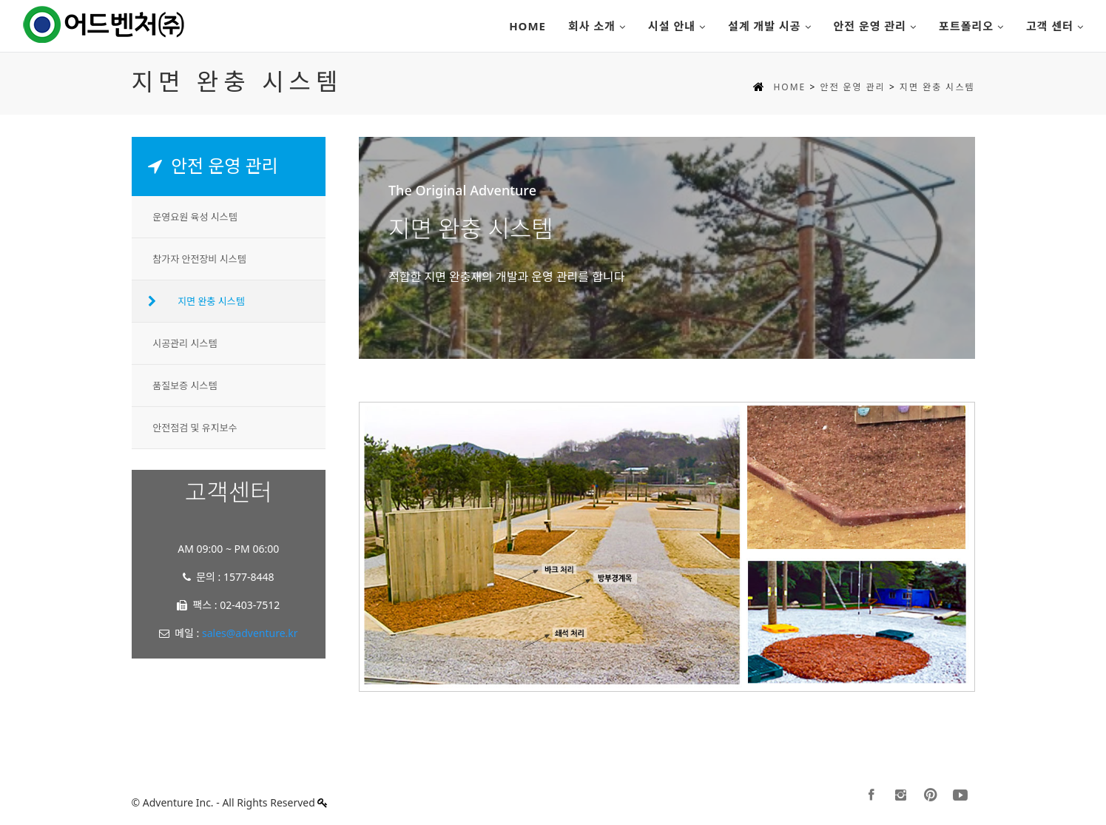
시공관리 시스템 (183, 343)
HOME (789, 87)
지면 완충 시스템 (937, 87)
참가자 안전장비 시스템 (197, 259)
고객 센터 (1055, 25)
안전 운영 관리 (875, 25)
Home (527, 25)
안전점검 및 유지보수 (192, 427)
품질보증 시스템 (183, 385)
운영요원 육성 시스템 (192, 216)
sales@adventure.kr (250, 633)
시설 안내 (677, 25)
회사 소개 (597, 25)
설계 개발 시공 (770, 25)
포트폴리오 (971, 25)
